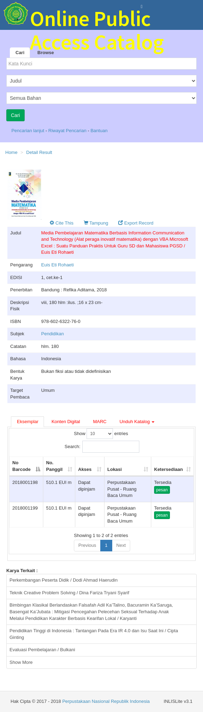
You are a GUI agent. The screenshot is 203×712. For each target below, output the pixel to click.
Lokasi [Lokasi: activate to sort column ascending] (114, 469)
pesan (162, 489)
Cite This (62, 223)
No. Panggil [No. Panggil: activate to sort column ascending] (54, 466)
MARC (99, 421)
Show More (21, 662)
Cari (19, 52)
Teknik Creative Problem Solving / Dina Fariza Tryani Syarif (69, 592)
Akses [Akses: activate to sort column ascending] (84, 469)
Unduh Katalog (137, 421)
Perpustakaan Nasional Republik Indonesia (106, 701)
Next (121, 545)
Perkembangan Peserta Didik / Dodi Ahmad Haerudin (63, 580)
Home (11, 152)
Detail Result (39, 152)
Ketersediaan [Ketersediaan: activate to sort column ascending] (168, 469)
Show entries (101, 433)
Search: (102, 447)
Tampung (96, 223)
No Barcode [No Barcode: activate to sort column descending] (21, 466)
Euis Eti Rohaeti (57, 264)
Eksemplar (27, 421)
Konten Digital (65, 421)
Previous (87, 545)
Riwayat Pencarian (68, 130)
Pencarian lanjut (28, 130)
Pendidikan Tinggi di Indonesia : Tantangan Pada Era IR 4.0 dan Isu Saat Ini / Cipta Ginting (93, 634)
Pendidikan (52, 333)
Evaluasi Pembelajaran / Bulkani (42, 649)
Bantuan (98, 130)
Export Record (135, 223)
